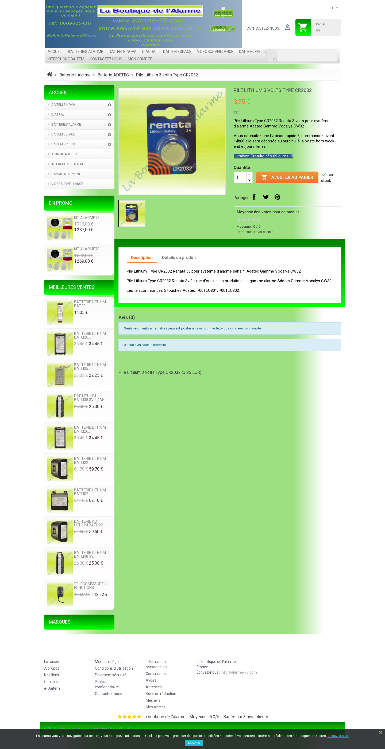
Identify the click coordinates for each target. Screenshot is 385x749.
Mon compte (140, 59)
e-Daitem (52, 688)
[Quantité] (240, 177)
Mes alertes (155, 707)
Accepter (194, 743)
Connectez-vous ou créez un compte (233, 328)
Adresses (154, 687)
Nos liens (51, 675)
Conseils (51, 682)
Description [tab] (142, 257)
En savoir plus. (338, 736)
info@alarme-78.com (239, 672)
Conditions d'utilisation (114, 668)
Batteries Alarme (85, 51)
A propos (51, 668)
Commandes (157, 674)
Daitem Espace (177, 51)
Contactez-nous (263, 28)
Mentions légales (109, 661)
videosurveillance (215, 51)
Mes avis (153, 700)
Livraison (51, 661)
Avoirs (151, 680)
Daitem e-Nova (123, 51)
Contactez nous (106, 59)
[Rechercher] (302, 55)
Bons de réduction (161, 694)
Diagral (149, 51)
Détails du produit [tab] (179, 257)
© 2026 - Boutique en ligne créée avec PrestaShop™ (87, 729)
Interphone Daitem (66, 59)
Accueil (55, 51)
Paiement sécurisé (110, 675)
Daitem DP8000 (253, 51)
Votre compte (163, 651)
